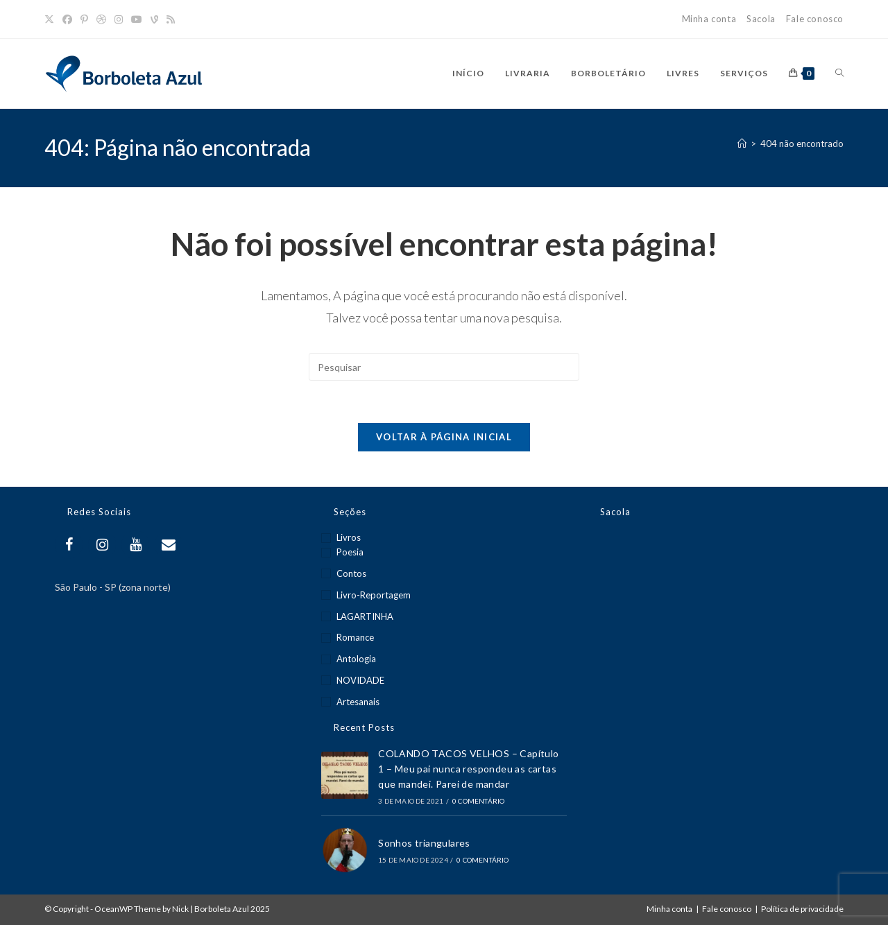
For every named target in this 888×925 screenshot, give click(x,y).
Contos (351, 573)
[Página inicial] (741, 143)
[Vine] (154, 19)
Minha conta (709, 18)
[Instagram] (118, 19)
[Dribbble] (101, 19)
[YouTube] (136, 19)
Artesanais (357, 701)
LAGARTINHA (364, 616)
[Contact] (168, 544)
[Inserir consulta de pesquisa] (444, 367)
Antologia (356, 658)
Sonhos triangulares (424, 843)
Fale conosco (815, 18)
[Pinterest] (84, 19)
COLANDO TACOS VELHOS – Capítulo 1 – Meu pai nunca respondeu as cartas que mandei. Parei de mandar (468, 768)
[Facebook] (67, 19)
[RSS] (170, 19)
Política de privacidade (802, 909)
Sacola (761, 18)
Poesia (350, 551)
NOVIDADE (360, 680)
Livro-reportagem (373, 594)
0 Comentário (478, 801)
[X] (51, 19)
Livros (348, 537)
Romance (355, 637)
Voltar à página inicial (444, 436)
